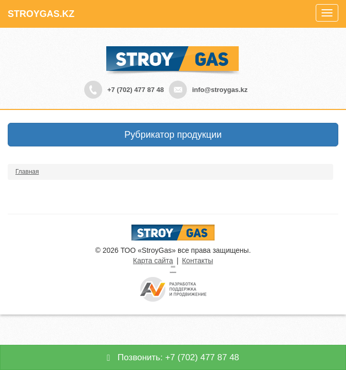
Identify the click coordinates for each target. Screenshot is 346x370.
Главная (27, 171)
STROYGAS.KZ (41, 14)
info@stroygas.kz (219, 90)
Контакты (197, 260)
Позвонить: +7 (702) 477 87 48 (173, 357)
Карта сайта (153, 260)
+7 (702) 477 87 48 (135, 90)
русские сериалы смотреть (173, 271)
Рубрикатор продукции (173, 135)
